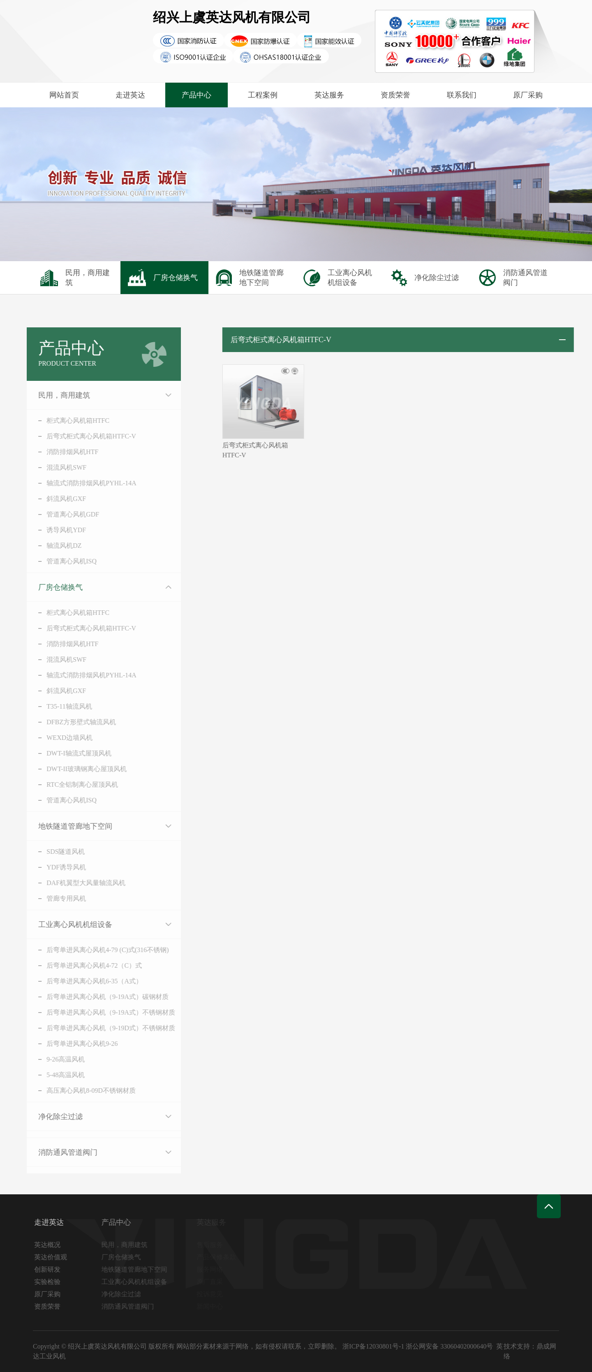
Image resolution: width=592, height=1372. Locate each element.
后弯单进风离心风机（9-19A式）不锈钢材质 (99, 1012)
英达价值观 (53, 1257)
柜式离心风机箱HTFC (66, 420)
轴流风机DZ (52, 545)
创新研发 (50, 1269)
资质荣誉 (395, 95)
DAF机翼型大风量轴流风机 (74, 882)
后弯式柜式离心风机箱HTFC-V (80, 436)
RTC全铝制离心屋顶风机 (71, 784)
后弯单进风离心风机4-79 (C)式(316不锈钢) (96, 949)
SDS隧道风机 (54, 851)
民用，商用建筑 (53, 395)
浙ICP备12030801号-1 (373, 1346)
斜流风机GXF (55, 498)
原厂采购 (528, 95)
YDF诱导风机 (55, 867)
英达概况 (50, 1244)
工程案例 (263, 95)
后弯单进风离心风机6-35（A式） (83, 981)
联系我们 (461, 95)
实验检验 (50, 1281)
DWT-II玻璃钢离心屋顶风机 (75, 768)
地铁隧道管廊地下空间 (64, 826)
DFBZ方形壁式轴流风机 (70, 721)
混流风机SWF (55, 467)
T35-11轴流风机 (58, 706)
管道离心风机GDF (61, 514)
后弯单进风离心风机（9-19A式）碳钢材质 (96, 996)
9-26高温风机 (54, 1059)
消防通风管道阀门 (56, 1152)
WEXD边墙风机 (58, 737)
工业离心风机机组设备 (64, 924)
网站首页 (64, 95)
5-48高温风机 (54, 1074)
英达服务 (329, 95)
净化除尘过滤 (49, 1116)
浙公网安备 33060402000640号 (449, 1346)
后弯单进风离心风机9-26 (70, 1043)
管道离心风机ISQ (60, 561)
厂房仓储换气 (49, 587)
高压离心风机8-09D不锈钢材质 (80, 1090)
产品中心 (196, 95)
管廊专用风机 (55, 898)
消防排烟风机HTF (61, 451)
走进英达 (130, 95)
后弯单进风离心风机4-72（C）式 (83, 965)
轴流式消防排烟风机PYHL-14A (80, 483)
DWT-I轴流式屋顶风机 (67, 753)
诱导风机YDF (55, 529)
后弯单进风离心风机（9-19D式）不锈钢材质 (99, 1027)
